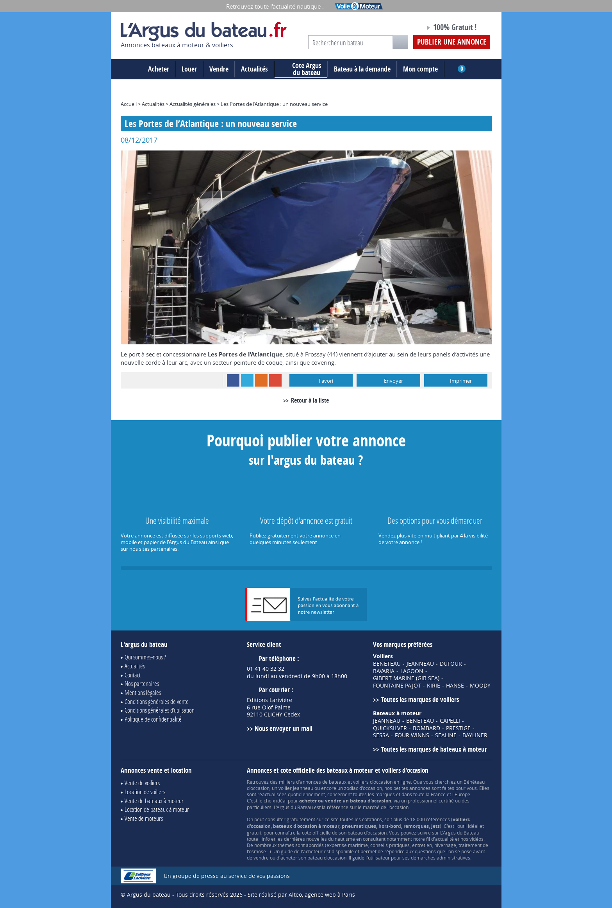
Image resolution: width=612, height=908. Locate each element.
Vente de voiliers (142, 782)
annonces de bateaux (323, 782)
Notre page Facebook (404, 28)
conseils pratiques (390, 845)
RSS (261, 380)
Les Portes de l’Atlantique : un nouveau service (274, 103)
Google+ (275, 380)
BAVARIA (383, 671)
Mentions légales (143, 692)
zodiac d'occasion (363, 788)
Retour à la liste (310, 400)
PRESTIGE (458, 728)
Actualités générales (193, 103)
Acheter (158, 69)
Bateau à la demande (362, 69)
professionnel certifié (431, 800)
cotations (372, 819)
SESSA (381, 735)
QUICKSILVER (390, 728)
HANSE (455, 685)
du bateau (300, 69)
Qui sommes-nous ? (145, 656)
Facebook (233, 380)
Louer (189, 69)
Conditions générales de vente (157, 701)
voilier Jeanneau (295, 788)
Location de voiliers (145, 791)
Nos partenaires (142, 683)
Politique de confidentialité (153, 719)
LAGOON (411, 671)
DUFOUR (451, 663)
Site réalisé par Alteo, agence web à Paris (301, 894)
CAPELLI (450, 720)
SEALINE (446, 735)
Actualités (254, 69)
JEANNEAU (420, 663)
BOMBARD (426, 728)
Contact (133, 674)
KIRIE (433, 685)
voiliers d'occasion (373, 782)
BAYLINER (474, 735)
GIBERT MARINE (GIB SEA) (406, 678)
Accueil (129, 103)
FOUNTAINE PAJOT (397, 685)
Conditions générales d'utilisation (159, 710)
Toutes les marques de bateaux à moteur (434, 749)
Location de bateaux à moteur (157, 809)
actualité (444, 839)
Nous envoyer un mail (283, 728)
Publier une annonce (451, 42)
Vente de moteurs (144, 818)
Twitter (247, 380)
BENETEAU (387, 663)
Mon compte (420, 69)
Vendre (218, 69)
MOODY (480, 685)
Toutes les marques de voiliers (420, 699)
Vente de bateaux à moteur (154, 800)
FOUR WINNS (412, 735)
